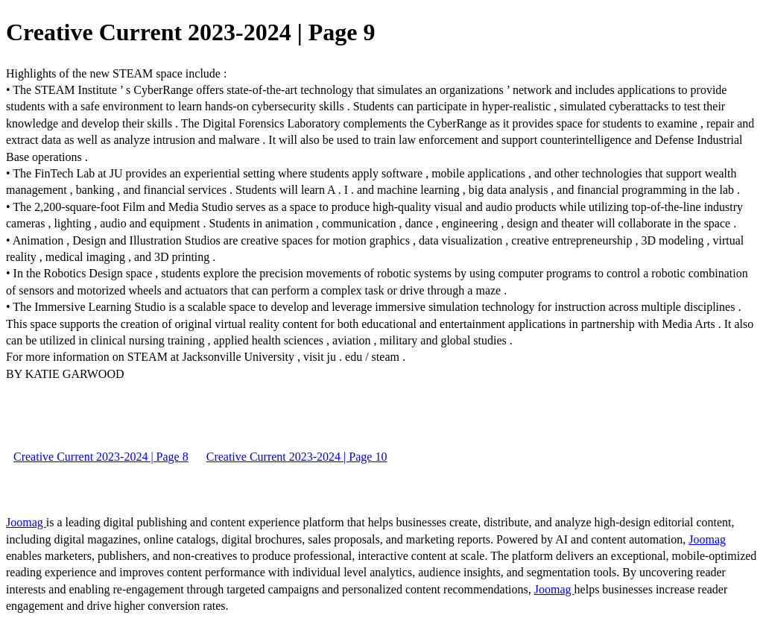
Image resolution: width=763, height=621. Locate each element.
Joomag (26, 522)
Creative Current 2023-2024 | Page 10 (296, 456)
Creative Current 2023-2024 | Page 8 (101, 456)
